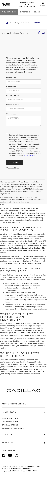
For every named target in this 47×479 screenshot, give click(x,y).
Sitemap (30, 466)
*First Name (11, 78)
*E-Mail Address (12, 96)
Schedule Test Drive (13, 428)
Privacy (38, 466)
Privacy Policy (29, 155)
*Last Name (11, 87)
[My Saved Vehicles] (42, 5)
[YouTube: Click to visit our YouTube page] (11, 455)
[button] (9, 12)
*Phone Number (12, 105)
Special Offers (10, 425)
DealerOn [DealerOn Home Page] (22, 466)
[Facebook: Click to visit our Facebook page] (5, 455)
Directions (25, 12)
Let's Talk (15, 162)
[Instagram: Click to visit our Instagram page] (18, 455)
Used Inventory (10, 422)
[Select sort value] (43, 33)
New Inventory (10, 419)
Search (37, 23)
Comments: (11, 114)
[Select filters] (38, 33)
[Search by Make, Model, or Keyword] (21, 23)
